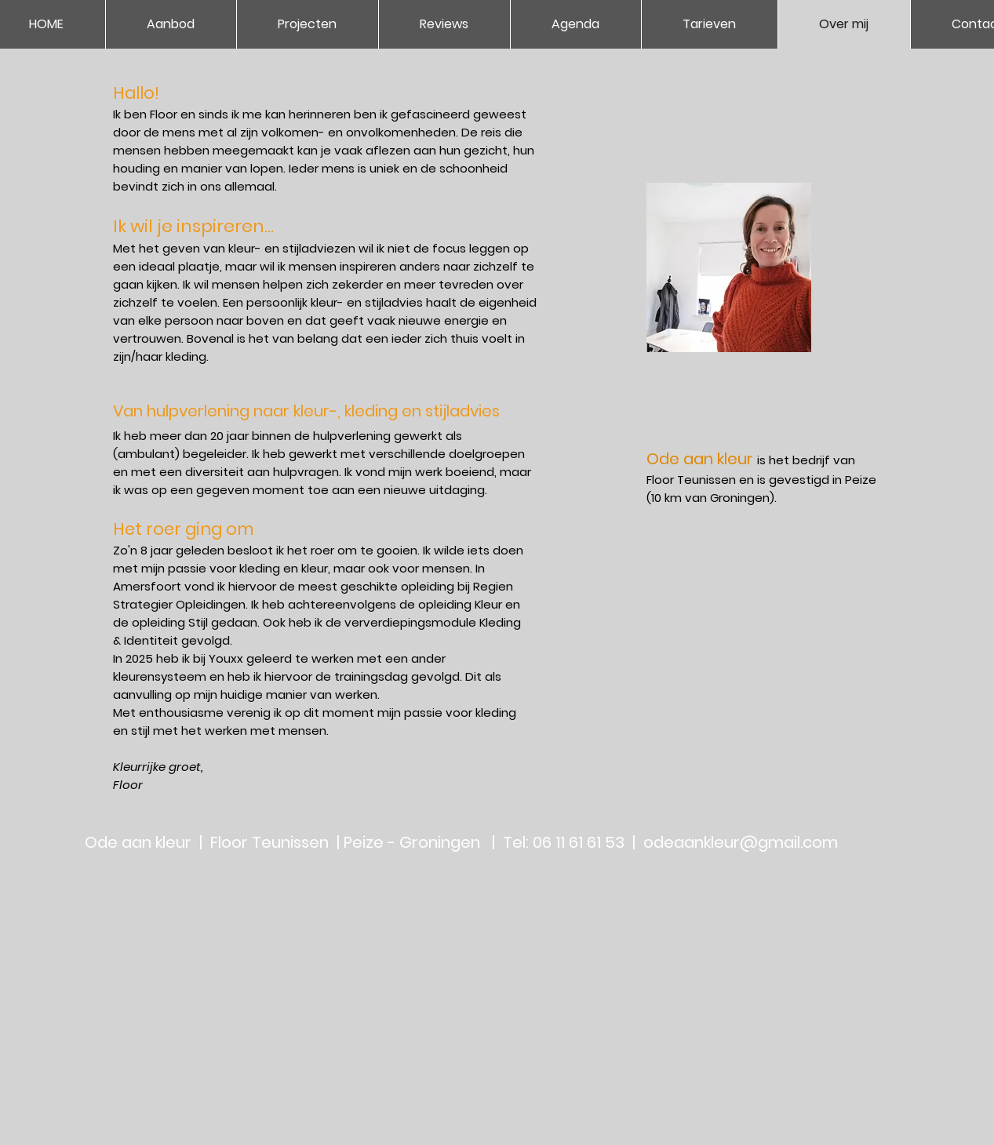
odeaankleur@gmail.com (740, 842)
